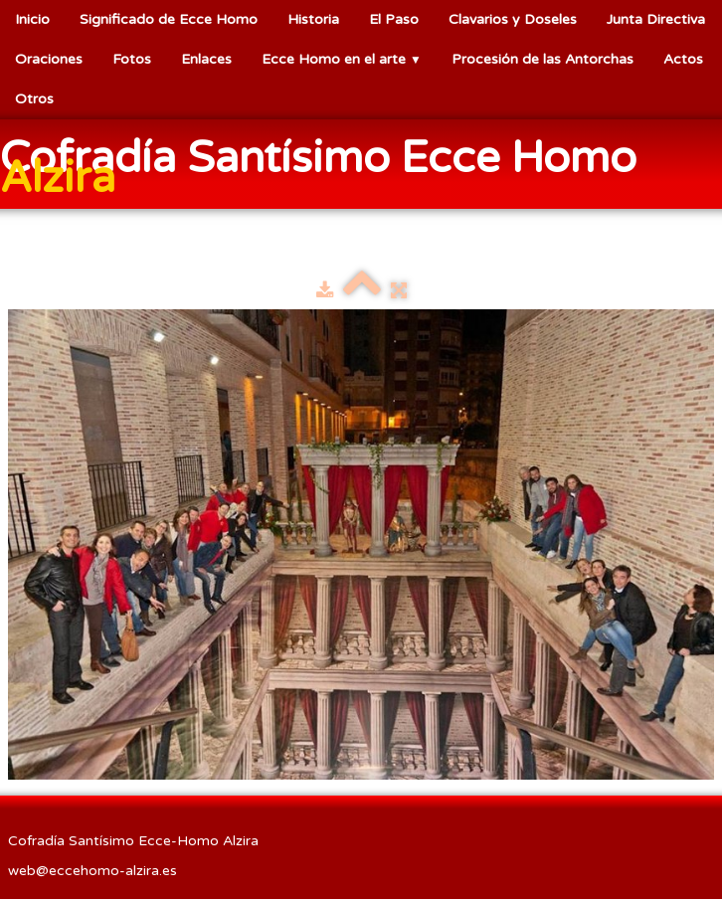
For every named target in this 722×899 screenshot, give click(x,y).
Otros (34, 98)
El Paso (394, 19)
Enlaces (206, 59)
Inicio (32, 19)
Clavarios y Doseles (513, 19)
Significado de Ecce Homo (169, 19)
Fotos (131, 59)
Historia (313, 19)
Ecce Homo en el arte (342, 59)
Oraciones (49, 59)
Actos (683, 59)
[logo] (361, 166)
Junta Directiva (656, 19)
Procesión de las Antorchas (542, 59)
